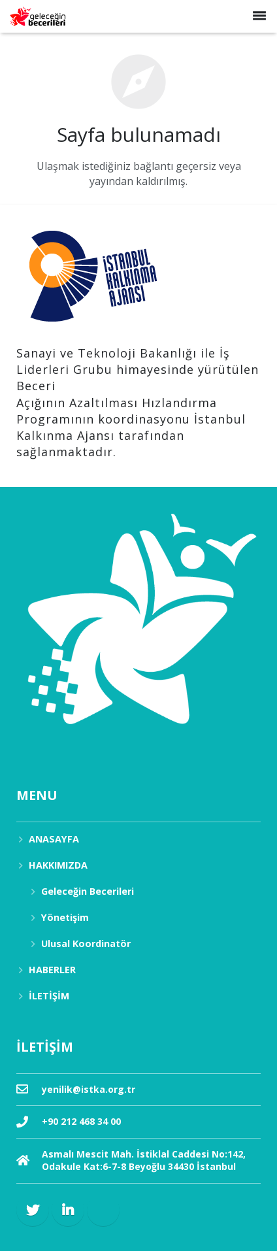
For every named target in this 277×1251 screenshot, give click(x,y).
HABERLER (52, 969)
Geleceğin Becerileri (87, 891)
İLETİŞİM (49, 996)
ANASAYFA (54, 839)
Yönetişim (65, 917)
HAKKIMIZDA (58, 865)
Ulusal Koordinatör (86, 943)
